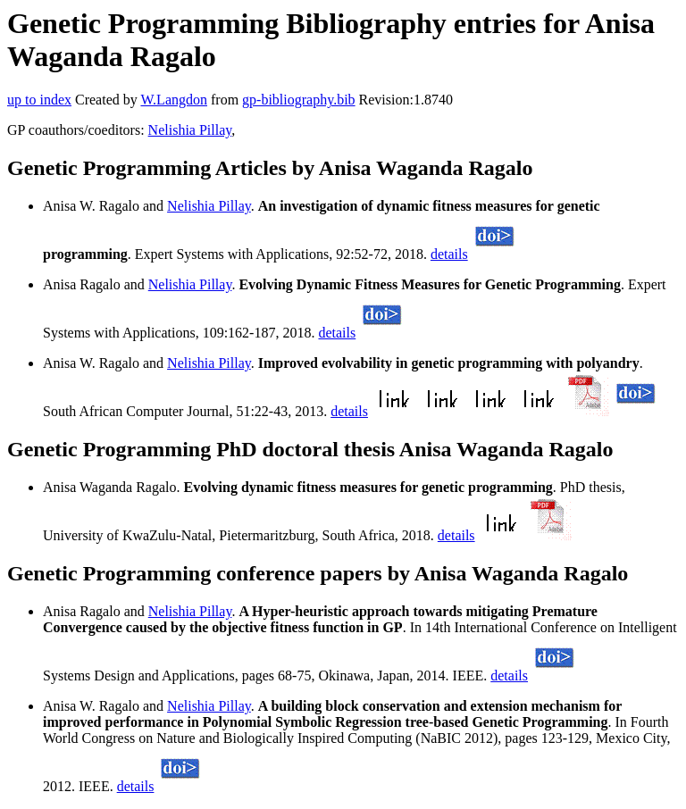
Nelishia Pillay (190, 130)
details (449, 254)
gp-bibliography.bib (299, 99)
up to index (39, 99)
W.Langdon (173, 99)
